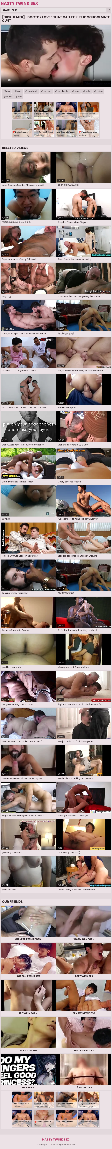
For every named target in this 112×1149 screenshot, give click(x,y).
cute (88, 91)
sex (20, 96)
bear (77, 91)
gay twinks (63, 91)
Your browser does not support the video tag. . (56, 56)
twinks (100, 91)
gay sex (47, 91)
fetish (9, 96)
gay (8, 91)
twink (19, 91)
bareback (32, 91)
